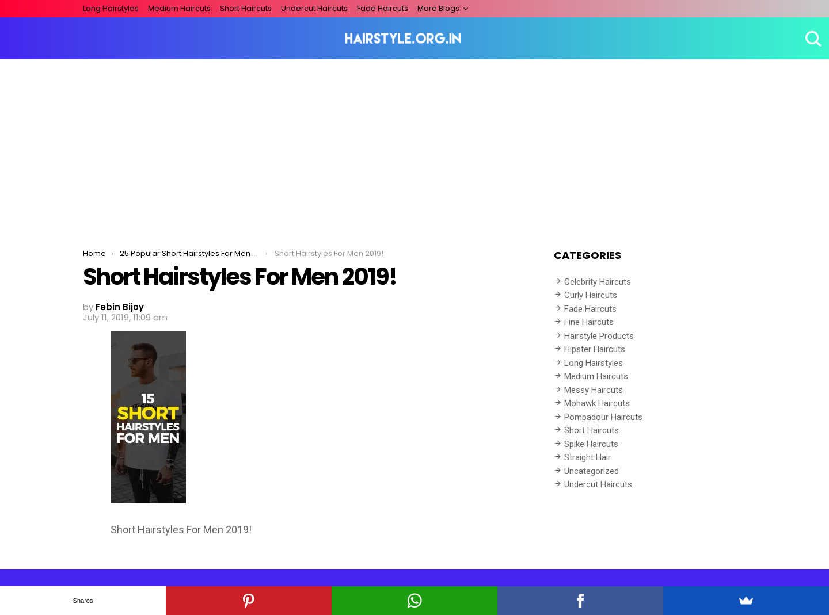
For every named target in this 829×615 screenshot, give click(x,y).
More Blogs (438, 8)
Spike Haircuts (591, 444)
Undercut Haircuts (314, 8)
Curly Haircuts (590, 295)
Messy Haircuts (593, 390)
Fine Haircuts (589, 322)
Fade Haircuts (382, 8)
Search (811, 38)
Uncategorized (591, 471)
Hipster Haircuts (594, 349)
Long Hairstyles (111, 8)
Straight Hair (587, 457)
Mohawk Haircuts (597, 403)
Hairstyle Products (599, 336)
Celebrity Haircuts (597, 282)
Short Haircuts (246, 8)
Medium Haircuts (179, 8)
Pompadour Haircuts (603, 417)
